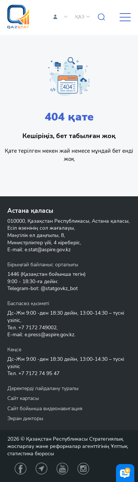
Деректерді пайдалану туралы (43, 388)
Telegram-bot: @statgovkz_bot (42, 288)
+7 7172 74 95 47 (38, 373)
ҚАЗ (79, 17)
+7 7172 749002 (37, 327)
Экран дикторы (25, 418)
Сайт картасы (23, 398)
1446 (13, 274)
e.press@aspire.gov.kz (49, 334)
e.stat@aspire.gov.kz (47, 249)
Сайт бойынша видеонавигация (44, 408)
